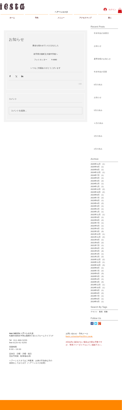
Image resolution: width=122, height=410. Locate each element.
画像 (106, 312)
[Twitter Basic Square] (95, 323)
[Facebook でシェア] (10, 76)
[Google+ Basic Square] (99, 323)
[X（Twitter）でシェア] (16, 76)
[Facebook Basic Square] (92, 323)
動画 (101, 312)
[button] (120, 10)
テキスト (94, 312)
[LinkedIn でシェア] (22, 76)
